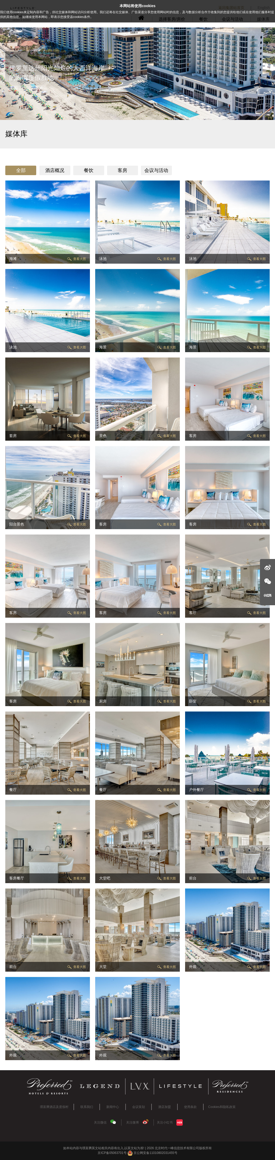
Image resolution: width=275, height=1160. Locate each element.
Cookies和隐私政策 (221, 1107)
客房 (122, 170)
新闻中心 (112, 1107)
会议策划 (138, 1107)
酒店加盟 (164, 1107)
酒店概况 (54, 170)
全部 (21, 170)
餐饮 (88, 170)
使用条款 (190, 1107)
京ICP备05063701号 (112, 1153)
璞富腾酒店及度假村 (54, 1107)
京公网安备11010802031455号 (152, 1153)
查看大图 (79, 259)
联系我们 (86, 1107)
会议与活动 (156, 170)
